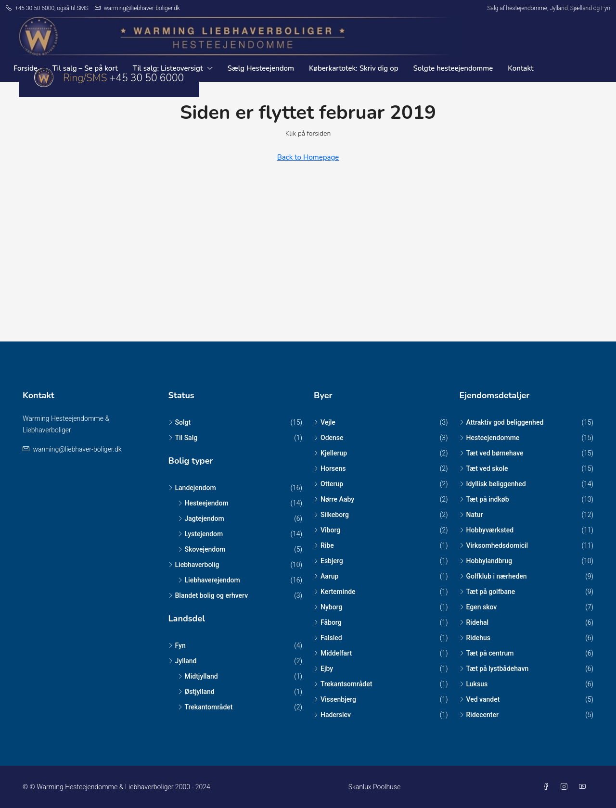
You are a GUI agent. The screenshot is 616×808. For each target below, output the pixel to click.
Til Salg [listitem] (183, 438)
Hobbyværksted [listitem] (487, 530)
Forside (25, 68)
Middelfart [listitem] (333, 653)
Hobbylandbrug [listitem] (486, 561)
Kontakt (520, 68)
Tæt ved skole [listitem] (484, 468)
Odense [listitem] (329, 438)
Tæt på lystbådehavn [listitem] (494, 668)
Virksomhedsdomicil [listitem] (494, 545)
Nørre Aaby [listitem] (334, 499)
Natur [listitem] (471, 514)
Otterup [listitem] (328, 484)
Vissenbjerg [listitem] (335, 699)
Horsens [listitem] (330, 468)
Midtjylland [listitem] (198, 676)
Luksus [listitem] (474, 684)
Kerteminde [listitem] (335, 591)
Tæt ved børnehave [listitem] (492, 453)
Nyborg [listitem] (328, 607)
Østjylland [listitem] (196, 691)
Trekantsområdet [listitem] (343, 684)
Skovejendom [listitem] (202, 549)
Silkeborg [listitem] (331, 514)
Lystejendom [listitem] (200, 534)
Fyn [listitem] (177, 645)
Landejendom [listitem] (192, 488)
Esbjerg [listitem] (328, 561)
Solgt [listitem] (179, 422)
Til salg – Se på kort (85, 68)
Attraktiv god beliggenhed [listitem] (502, 422)
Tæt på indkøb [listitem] (484, 499)
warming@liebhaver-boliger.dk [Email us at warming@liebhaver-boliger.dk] (77, 449)
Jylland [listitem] (182, 661)
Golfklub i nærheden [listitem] (493, 576)
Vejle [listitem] (324, 422)
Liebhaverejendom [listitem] (209, 580)
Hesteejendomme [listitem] (490, 438)
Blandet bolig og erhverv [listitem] (208, 595)
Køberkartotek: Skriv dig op (353, 68)
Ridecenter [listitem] (479, 715)
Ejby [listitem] (323, 668)
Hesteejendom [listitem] (203, 503)
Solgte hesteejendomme (453, 68)
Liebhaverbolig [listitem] (193, 564)
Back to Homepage (308, 157)
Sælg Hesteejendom (260, 68)
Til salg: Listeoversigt (168, 68)
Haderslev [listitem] (332, 715)
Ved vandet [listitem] (480, 699)
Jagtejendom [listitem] (201, 518)
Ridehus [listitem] (475, 638)
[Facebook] (547, 787)
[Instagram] (566, 787)
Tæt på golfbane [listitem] (487, 591)
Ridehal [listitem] (474, 622)
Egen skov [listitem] (478, 607)
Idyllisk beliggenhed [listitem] (493, 484)
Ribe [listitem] (324, 545)
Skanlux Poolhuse (374, 787)
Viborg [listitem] (327, 530)
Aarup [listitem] (326, 576)
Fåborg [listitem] (328, 622)
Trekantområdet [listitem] (205, 707)
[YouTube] (584, 787)
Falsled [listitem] (328, 638)
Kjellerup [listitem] (330, 453)
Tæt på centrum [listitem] (487, 653)
